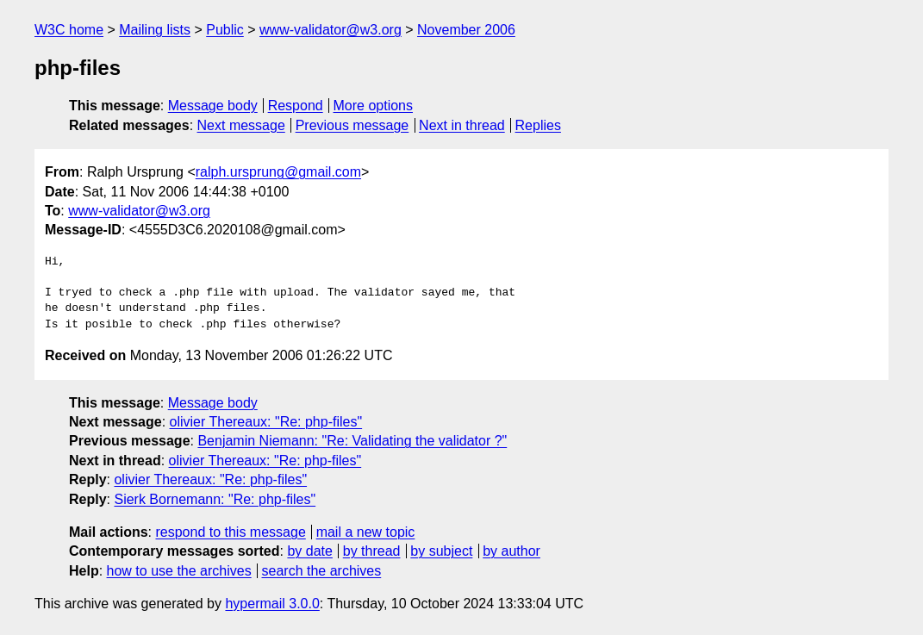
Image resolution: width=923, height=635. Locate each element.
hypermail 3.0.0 (272, 603)
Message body (213, 105)
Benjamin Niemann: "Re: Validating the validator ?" (352, 440)
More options (374, 105)
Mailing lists (154, 29)
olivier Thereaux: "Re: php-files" (266, 421)
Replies (538, 125)
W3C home (68, 29)
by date (309, 551)
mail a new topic (365, 532)
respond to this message (230, 532)
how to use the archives (179, 570)
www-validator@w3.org (330, 29)
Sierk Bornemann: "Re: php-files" (214, 499)
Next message (241, 125)
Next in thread (462, 125)
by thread (372, 551)
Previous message (352, 125)
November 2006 (466, 29)
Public (225, 29)
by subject (441, 551)
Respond (295, 105)
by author (511, 551)
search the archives (322, 570)
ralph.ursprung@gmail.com (278, 172)
